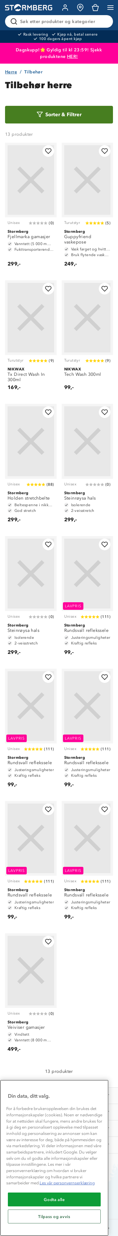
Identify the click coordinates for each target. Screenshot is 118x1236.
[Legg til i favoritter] (48, 151)
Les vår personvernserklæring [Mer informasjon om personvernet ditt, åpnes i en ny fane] (67, 1183)
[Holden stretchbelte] (31, 466)
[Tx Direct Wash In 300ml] (31, 338)
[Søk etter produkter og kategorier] (60, 21)
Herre (11, 72)
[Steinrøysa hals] (87, 466)
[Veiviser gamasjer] (31, 995)
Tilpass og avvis (54, 1216)
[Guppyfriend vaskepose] (87, 208)
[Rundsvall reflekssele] (87, 598)
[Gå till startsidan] (28, 7)
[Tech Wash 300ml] (87, 338)
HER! (72, 56)
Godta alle (54, 1199)
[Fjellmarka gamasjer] (31, 208)
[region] (54, 1158)
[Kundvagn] (95, 7)
